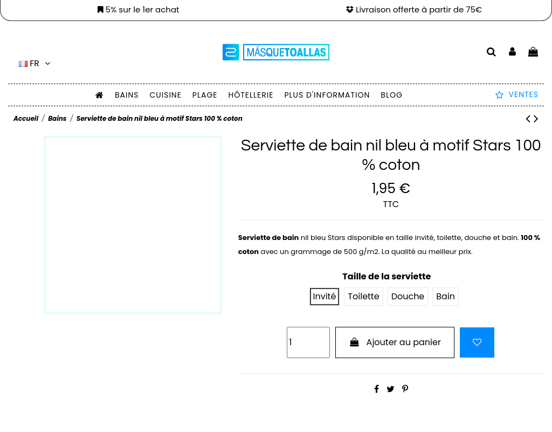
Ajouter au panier (395, 342)
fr (36, 63)
